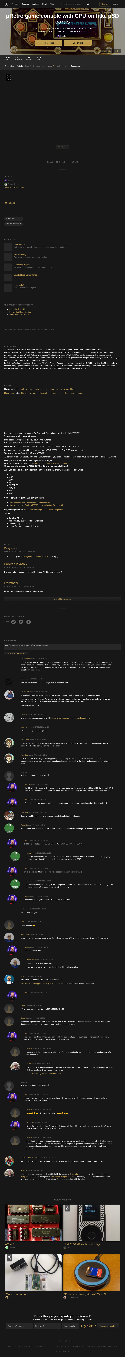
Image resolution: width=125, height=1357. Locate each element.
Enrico (9, 1297)
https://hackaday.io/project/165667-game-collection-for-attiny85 (36, 505)
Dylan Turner (25, 692)
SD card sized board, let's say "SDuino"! (84, 1294)
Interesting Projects (22, 265)
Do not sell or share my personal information (101, 1346)
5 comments (31, 586)
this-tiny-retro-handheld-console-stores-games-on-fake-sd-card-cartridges (52, 393)
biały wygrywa (25, 727)
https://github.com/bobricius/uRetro (36, 557)
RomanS (24, 825)
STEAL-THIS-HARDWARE (30, 1158)
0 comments (31, 552)
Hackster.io (9, 393)
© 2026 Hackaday (62, 1351)
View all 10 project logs (62, 599)
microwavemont (71, 1297)
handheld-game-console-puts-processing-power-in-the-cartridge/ (47, 389)
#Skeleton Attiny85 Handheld (64, 1177)
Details (20, 66)
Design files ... (11, 548)
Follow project (48, 43)
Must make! (19, 285)
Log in (115, 4)
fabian (23, 976)
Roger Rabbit (11, 184)
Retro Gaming (20, 255)
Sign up (104, 4)
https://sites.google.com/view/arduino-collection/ (29, 502)
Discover (25, 4)
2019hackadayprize (13, 224)
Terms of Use (53, 1346)
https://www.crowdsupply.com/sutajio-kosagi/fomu (70, 718)
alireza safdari (25, 934)
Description (9, 66)
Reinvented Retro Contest (20, 312)
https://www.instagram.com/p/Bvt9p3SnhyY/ (44, 1074)
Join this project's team (14, 188)
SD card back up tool (16, 1294)
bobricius (62, 36)
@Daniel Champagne (78, 1174)
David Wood (12, 1248)
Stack (44, 4)
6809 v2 (9, 1244)
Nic (66, 1248)
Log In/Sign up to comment (16, 653)
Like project (78, 43)
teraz (22, 679)
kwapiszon (24, 714)
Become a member (41, 1320)
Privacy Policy (65, 1346)
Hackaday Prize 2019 (8, 77)
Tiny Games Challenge (19, 315)
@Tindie (60, 1179)
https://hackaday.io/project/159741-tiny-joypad (43, 510)
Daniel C (24, 921)
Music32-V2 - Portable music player (82, 1244)
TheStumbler (25, 659)
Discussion (76, 66)
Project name (11, 582)
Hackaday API (78, 1346)
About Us (11, 1346)
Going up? (62, 1341)
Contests (35, 4)
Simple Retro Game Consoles (26, 275)
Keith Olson (25, 740)
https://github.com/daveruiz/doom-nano (51, 463)
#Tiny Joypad (26, 1177)
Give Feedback (40, 1346)
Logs (51, 66)
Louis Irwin (24, 812)
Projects (15, 4)
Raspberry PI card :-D (15, 563)
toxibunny (24, 909)
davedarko (30, 1064)
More (54, 4)
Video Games (20, 244)
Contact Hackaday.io (25, 1346)
